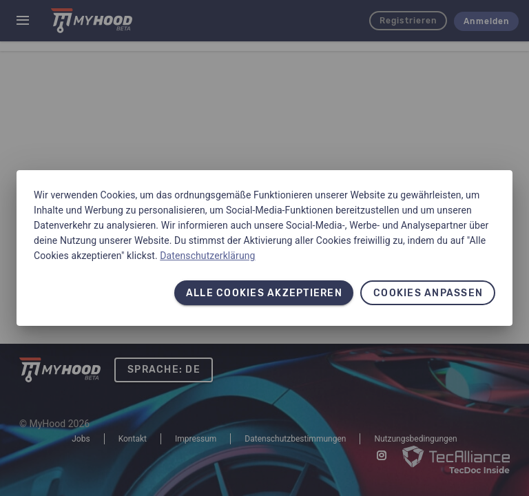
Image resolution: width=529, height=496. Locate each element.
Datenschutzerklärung (207, 255)
